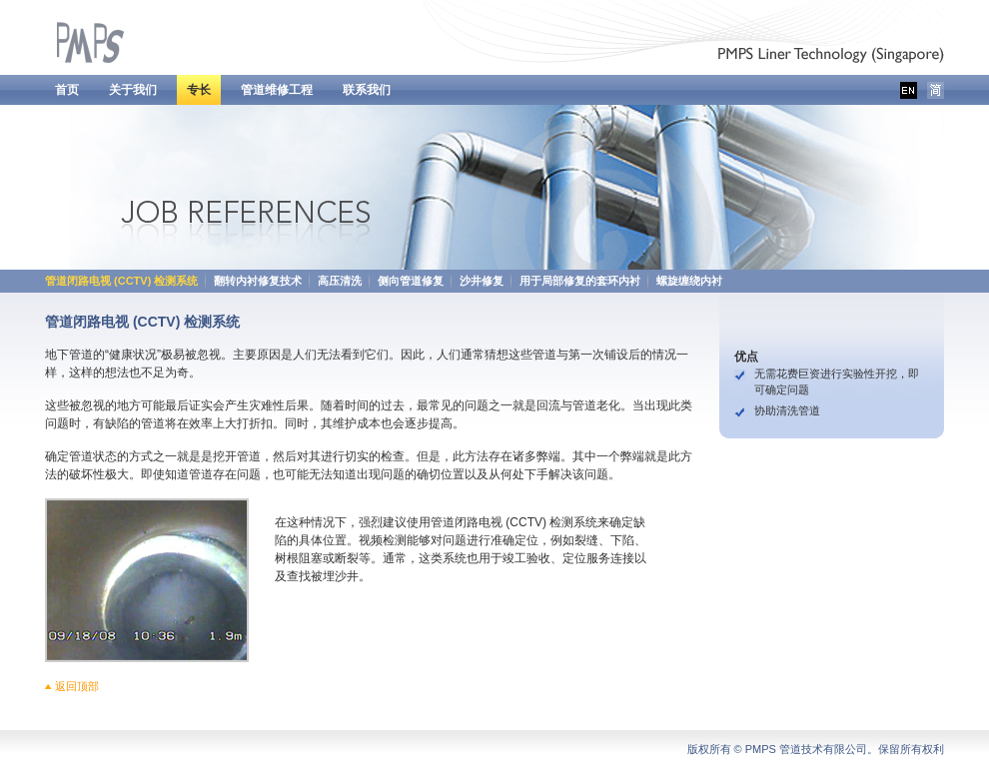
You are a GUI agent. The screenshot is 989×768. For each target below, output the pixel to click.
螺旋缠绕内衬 (689, 281)
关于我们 (133, 90)
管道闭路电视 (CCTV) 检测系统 (121, 281)
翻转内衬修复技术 (258, 281)
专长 (199, 90)
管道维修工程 (277, 90)
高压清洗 (340, 281)
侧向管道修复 (411, 281)
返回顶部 (77, 686)
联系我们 (367, 90)
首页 (67, 90)
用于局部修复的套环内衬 (579, 281)
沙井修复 (481, 281)
